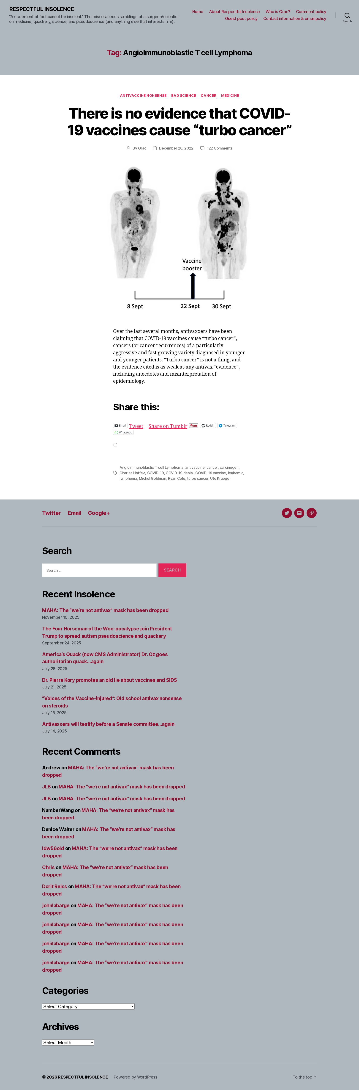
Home (197, 11)
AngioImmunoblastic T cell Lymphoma (151, 467)
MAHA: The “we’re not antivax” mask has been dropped (105, 610)
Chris (48, 867)
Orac (142, 148)
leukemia (235, 473)
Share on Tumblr (168, 425)
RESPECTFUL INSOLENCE (41, 9)
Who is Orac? (278, 11)
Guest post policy (241, 18)
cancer (212, 467)
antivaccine (194, 467)
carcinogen (229, 467)
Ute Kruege (219, 478)
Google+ (99, 513)
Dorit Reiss (54, 886)
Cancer (209, 96)
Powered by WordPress (135, 1077)
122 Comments (219, 148)
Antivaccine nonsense (143, 96)
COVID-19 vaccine (210, 473)
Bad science (183, 96)
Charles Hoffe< (132, 473)
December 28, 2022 (176, 148)
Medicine (230, 96)
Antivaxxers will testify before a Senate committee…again (108, 724)
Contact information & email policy (294, 18)
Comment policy (311, 11)
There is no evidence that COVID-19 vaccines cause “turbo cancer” (179, 121)
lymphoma (128, 478)
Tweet (136, 425)
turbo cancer (197, 478)
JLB (46, 787)
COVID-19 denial (179, 473)
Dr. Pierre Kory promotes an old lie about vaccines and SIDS (109, 680)
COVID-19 (155, 473)
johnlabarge (56, 905)
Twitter (51, 513)
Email (74, 513)
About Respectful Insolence (234, 11)
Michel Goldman (152, 478)
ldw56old (53, 848)
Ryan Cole (176, 478)
